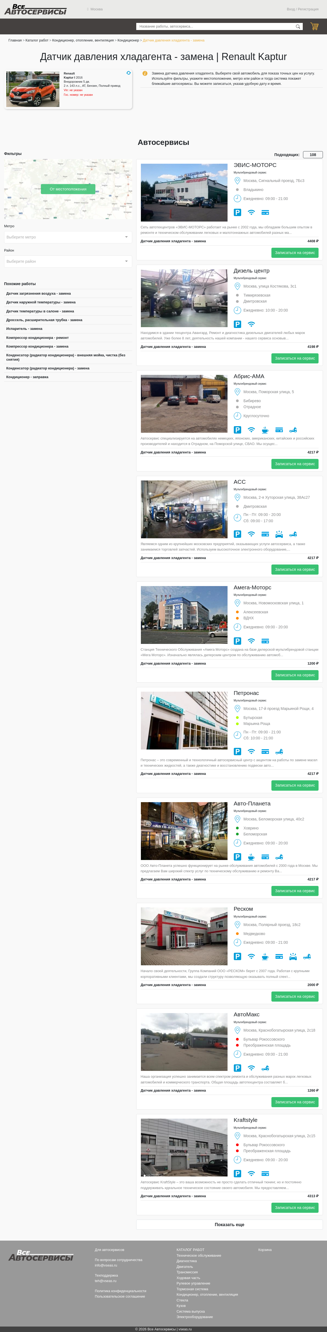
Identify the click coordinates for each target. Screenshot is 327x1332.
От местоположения (68, 189)
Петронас (246, 693)
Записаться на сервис (295, 252)
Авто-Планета (252, 803)
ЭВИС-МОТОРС (255, 165)
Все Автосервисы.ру (35, 9)
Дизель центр (252, 270)
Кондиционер (128, 40)
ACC (240, 482)
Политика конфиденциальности (120, 1291)
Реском (243, 909)
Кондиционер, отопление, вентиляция (83, 40)
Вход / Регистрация (303, 9)
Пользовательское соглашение (120, 1296)
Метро (9, 226)
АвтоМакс (247, 1014)
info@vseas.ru (106, 1265)
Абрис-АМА (249, 376)
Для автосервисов (109, 1250)
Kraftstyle (246, 1120)
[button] (128, 72)
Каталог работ (37, 40)
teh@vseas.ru (105, 1281)
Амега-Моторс (252, 587)
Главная (15, 40)
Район (9, 250)
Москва (95, 9)
